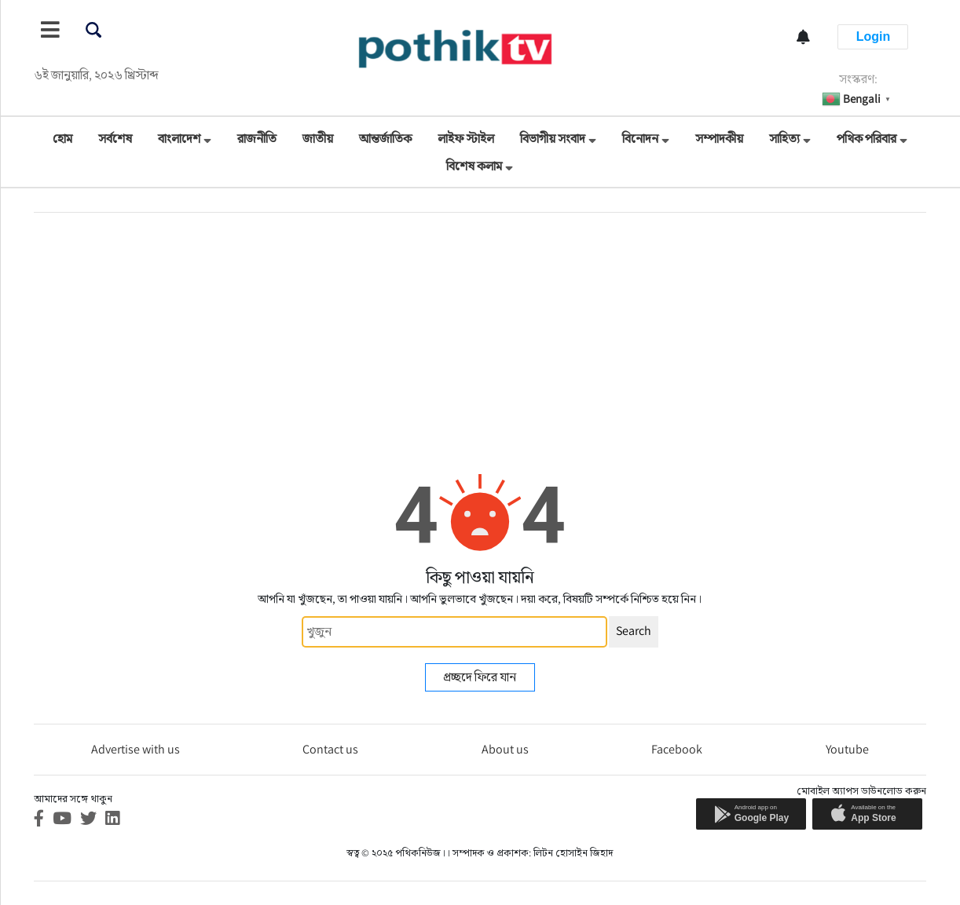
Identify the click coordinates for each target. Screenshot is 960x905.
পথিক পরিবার (866, 138)
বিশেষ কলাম (474, 166)
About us (505, 749)
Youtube (847, 749)
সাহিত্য (784, 138)
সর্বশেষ (115, 138)
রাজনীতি (257, 138)
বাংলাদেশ (179, 138)
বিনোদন (640, 138)
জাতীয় (317, 138)
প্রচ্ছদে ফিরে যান (479, 677)
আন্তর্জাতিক (385, 138)
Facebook (676, 749)
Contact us (330, 749)
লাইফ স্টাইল (466, 138)
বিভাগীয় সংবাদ (552, 138)
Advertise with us (135, 749)
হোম (62, 138)
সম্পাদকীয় (719, 138)
